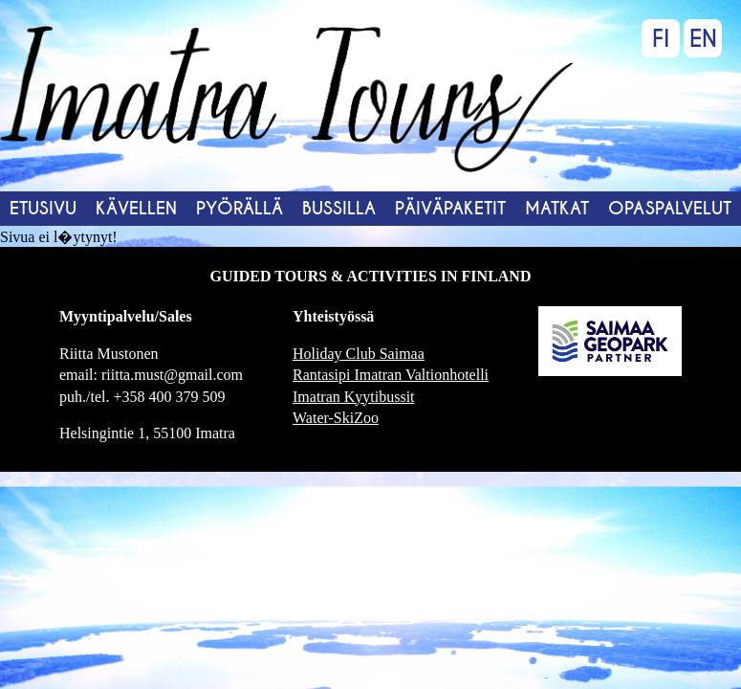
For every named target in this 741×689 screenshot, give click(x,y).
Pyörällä (239, 208)
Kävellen (136, 208)
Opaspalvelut (669, 208)
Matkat (557, 208)
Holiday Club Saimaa (359, 353)
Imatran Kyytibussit (354, 397)
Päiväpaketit (450, 208)
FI (660, 39)
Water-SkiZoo (336, 418)
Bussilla (339, 208)
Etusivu (43, 208)
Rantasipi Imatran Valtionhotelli (391, 375)
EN (703, 39)
